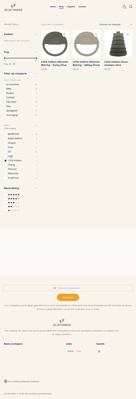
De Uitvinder (10, 393)
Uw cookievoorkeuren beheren (21, 381)
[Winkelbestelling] (115, 24)
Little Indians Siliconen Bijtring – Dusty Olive (54, 63)
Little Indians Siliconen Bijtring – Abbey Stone (86, 63)
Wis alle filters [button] (11, 24)
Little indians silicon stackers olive (116, 63)
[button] (64, 34)
